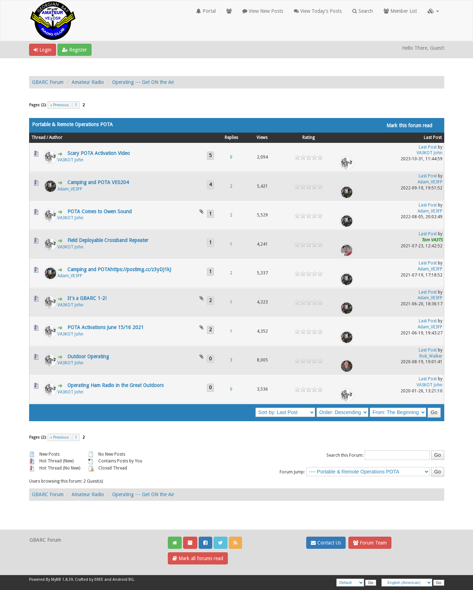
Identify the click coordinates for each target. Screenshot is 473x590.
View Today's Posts (318, 11)
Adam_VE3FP (69, 189)
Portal (206, 11)
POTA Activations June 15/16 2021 (105, 327)
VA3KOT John (70, 159)
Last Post (433, 137)
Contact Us (326, 543)
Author (55, 137)
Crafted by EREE (89, 579)
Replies (231, 137)
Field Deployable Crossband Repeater (107, 240)
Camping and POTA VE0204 (98, 182)
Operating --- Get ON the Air (143, 82)
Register (74, 50)
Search (362, 11)
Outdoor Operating (88, 356)
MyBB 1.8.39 (62, 579)
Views (262, 137)
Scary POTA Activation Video (98, 153)
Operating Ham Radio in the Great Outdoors (115, 385)
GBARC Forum (48, 82)
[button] (433, 11)
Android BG (123, 579)
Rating (308, 137)
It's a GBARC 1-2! (86, 298)
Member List (400, 11)
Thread (38, 137)
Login (42, 50)
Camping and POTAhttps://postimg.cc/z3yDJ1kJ (119, 269)
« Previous (59, 105)
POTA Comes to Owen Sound (99, 211)
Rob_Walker (430, 356)
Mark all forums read (197, 558)
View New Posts (262, 11)
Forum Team (370, 543)
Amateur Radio (88, 82)
